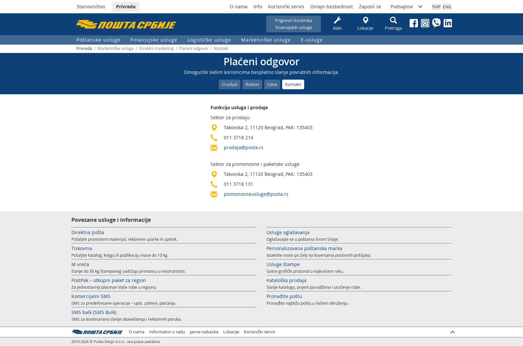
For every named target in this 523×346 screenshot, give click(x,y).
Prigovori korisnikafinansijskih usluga (293, 23)
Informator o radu (167, 332)
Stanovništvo (91, 6)
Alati (337, 24)
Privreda (125, 6)
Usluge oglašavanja (288, 232)
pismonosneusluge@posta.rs (256, 194)
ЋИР (436, 6)
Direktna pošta (87, 232)
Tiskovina (81, 248)
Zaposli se (370, 6)
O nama (238, 6)
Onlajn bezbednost (331, 6)
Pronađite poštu (284, 296)
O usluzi (229, 84)
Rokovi (252, 84)
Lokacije (365, 24)
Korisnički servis (286, 6)
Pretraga (393, 24)
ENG (447, 6)
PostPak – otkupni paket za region (108, 280)
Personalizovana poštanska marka (304, 248)
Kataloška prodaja (287, 280)
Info (257, 6)
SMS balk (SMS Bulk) (93, 312)
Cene (272, 84)
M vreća (80, 264)
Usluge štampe (283, 264)
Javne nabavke (204, 332)
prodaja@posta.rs (244, 147)
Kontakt (293, 84)
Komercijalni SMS (90, 296)
